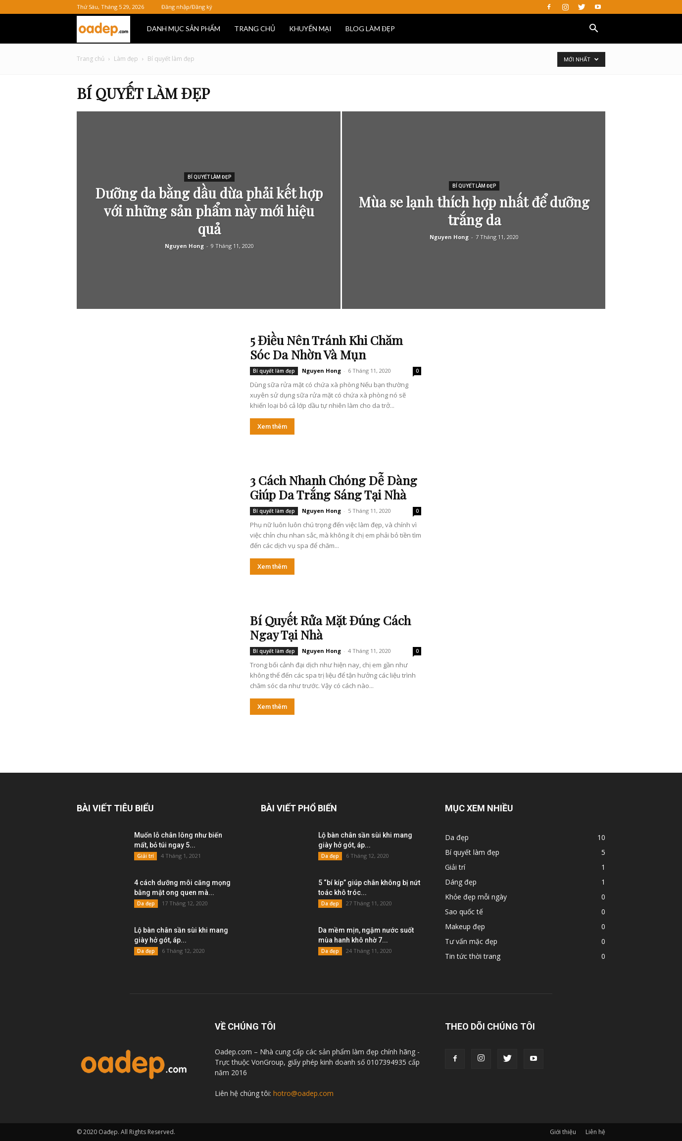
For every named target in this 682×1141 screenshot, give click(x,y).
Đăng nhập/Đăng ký (186, 6)
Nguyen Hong (184, 245)
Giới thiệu (563, 1132)
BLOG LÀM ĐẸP (370, 28)
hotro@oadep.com (303, 1093)
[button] (593, 29)
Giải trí (145, 855)
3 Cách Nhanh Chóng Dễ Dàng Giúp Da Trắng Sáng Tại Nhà (333, 487)
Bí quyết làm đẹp (209, 177)
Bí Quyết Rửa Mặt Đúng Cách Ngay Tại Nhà (330, 627)
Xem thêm (272, 426)
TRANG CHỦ (254, 28)
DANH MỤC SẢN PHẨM (183, 28)
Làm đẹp (126, 58)
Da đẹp (146, 903)
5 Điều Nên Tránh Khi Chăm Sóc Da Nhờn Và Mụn (326, 347)
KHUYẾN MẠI (310, 28)
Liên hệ (595, 1132)
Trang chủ (90, 58)
